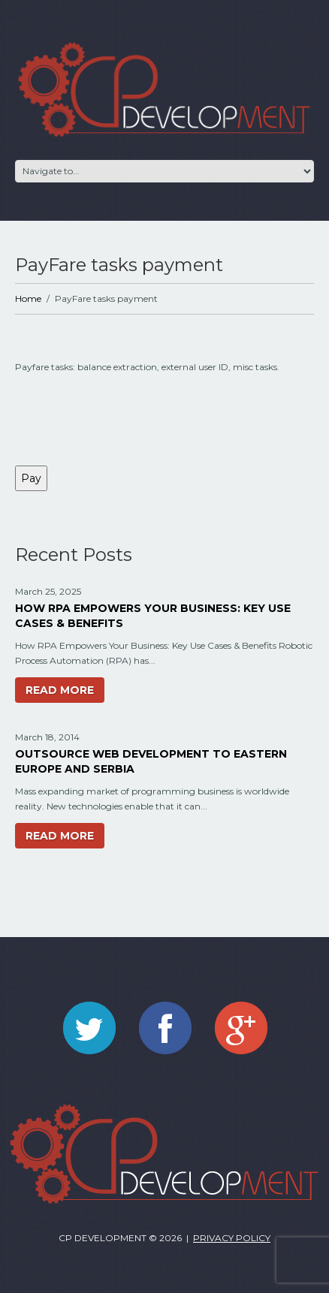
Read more (60, 690)
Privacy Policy (231, 1237)
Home (28, 298)
